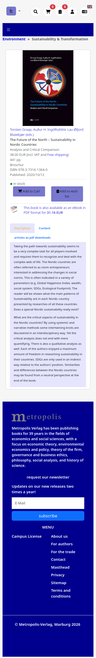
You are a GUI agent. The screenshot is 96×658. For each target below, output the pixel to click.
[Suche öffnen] (36, 12)
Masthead (60, 567)
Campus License (27, 536)
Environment (14, 39)
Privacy (58, 574)
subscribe (48, 516)
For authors (62, 543)
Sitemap (58, 582)
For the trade (63, 551)
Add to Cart (29, 191)
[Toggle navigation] (8, 29)
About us (59, 536)
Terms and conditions (61, 593)
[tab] (22, 228)
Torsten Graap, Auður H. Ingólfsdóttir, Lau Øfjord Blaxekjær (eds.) (46, 132)
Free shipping (57, 154)
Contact (58, 559)
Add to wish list (67, 194)
